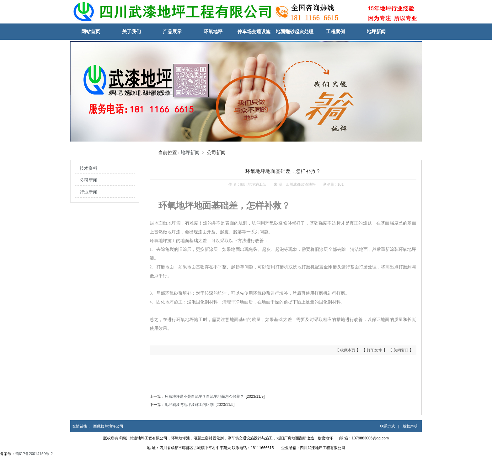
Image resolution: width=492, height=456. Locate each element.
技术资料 (88, 168)
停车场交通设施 (254, 31)
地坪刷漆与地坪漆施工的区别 (189, 404)
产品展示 (172, 31)
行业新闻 (88, 192)
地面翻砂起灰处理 (294, 31)
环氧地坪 (213, 31)
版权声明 (410, 426)
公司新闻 (88, 180)
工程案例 (335, 31)
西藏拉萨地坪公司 (108, 426)
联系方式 (387, 426)
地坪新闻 (376, 31)
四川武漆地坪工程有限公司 (322, 448)
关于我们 (131, 31)
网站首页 (90, 31)
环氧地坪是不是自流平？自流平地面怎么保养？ (204, 396)
